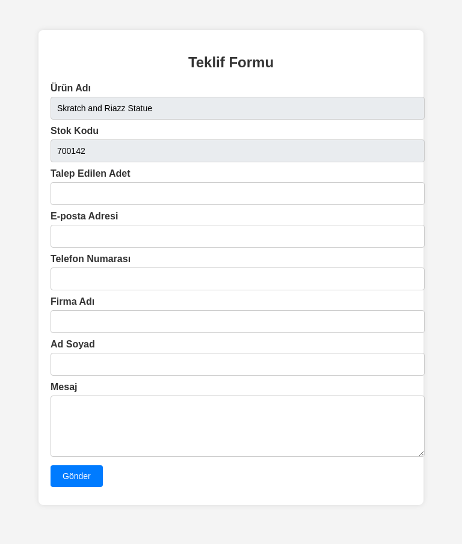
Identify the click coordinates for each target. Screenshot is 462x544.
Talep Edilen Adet (90, 173)
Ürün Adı (71, 88)
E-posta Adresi (84, 216)
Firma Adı (72, 301)
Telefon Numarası (91, 259)
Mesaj (64, 387)
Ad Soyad (73, 344)
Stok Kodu (75, 131)
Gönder (77, 485)
